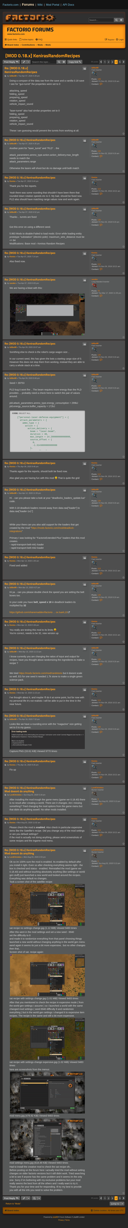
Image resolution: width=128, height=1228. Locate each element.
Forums (28, 4)
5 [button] (119, 61)
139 (99, 79)
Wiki (40, 4)
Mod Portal (52, 4)
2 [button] (108, 61)
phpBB (55, 1217)
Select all (24, 413)
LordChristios (98, 788)
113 (99, 189)
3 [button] (112, 61)
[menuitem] (26, 39)
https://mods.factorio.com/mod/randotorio (40, 673)
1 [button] (105, 61)
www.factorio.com (16, 34)
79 (99, 291)
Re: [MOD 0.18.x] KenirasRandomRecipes (20, 70)
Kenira (94, 177)
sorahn (95, 279)
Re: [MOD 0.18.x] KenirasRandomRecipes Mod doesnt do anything (29, 789)
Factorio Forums (30, 29)
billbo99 (95, 68)
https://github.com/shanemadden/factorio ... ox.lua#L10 (39, 612)
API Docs (68, 4)
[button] (101, 62)
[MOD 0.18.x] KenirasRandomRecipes (42, 55)
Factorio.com (10, 4)
